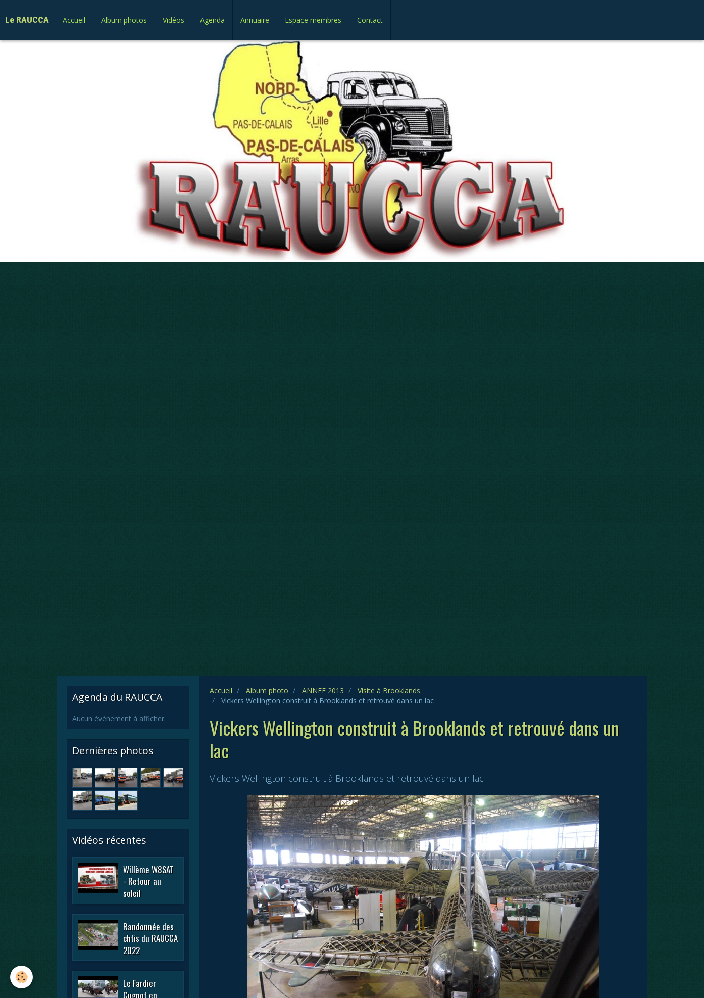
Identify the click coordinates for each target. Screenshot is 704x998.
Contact (370, 20)
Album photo (267, 690)
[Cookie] (21, 977)
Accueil (74, 20)
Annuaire (254, 20)
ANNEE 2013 (323, 690)
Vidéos (173, 20)
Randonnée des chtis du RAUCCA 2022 (150, 938)
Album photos (124, 20)
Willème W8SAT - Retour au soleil (148, 881)
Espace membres (313, 20)
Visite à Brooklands (389, 690)
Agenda (212, 20)
